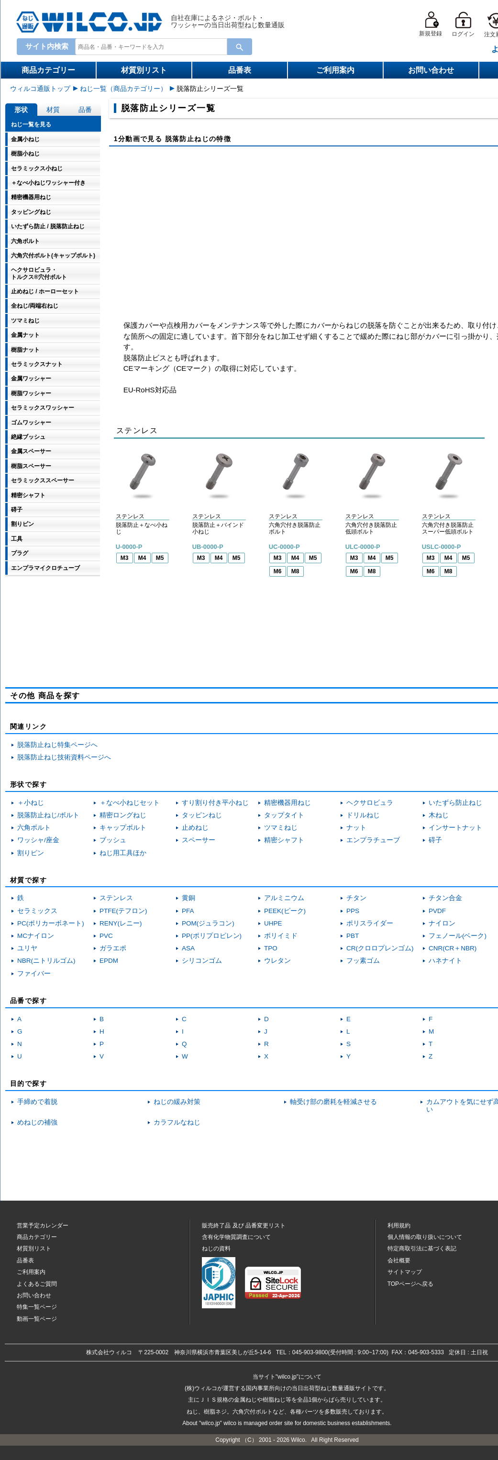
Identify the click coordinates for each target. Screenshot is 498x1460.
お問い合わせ (431, 70)
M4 (142, 558)
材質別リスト (144, 70)
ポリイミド (281, 935)
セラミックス (37, 910)
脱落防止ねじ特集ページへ (57, 744)
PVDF (437, 910)
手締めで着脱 (37, 1101)
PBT (352, 935)
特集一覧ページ (37, 1307)
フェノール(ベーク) (458, 935)
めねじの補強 (37, 1122)
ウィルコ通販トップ (40, 88)
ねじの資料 (216, 1248)
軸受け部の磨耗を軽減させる (333, 1101)
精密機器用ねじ (287, 802)
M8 (295, 571)
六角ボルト (34, 827)
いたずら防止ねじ (455, 802)
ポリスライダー (369, 923)
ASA (188, 948)
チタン (356, 898)
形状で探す (28, 784)
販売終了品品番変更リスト (244, 1225)
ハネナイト (445, 960)
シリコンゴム (202, 960)
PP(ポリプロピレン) (212, 935)
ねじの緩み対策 (177, 1101)
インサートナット (455, 827)
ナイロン (442, 923)
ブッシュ (113, 840)
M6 (278, 571)
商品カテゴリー (48, 70)
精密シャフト (284, 840)
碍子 (435, 840)
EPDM (109, 960)
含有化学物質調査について (236, 1237)
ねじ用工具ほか (123, 853)
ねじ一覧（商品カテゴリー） (123, 88)
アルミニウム (284, 898)
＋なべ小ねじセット (130, 802)
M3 (125, 558)
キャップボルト (123, 827)
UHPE (273, 923)
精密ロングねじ (123, 815)
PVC (106, 935)
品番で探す (28, 1000)
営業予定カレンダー (42, 1225)
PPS (352, 910)
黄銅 (188, 898)
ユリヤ (27, 948)
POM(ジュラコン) (208, 923)
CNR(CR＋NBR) (452, 948)
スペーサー (198, 840)
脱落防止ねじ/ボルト (48, 815)
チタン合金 (445, 898)
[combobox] (149, 46)
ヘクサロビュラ (369, 802)
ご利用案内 (335, 70)
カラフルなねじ (177, 1122)
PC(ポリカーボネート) (50, 923)
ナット (356, 827)
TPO (270, 948)
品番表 (239, 70)
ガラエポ (113, 948)
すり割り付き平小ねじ (215, 802)
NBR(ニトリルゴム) (46, 960)
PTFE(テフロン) (123, 910)
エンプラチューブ (373, 840)
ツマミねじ (281, 827)
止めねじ (195, 827)
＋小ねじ (30, 802)
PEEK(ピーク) (285, 910)
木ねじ (439, 815)
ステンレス (116, 898)
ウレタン (277, 960)
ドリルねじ (363, 815)
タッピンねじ (202, 815)
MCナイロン (35, 935)
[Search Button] (239, 46)
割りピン (30, 853)
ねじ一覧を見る (31, 124)
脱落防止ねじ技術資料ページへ (64, 757)
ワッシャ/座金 (38, 840)
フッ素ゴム (363, 960)
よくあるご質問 (37, 1284)
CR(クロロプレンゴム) (380, 948)
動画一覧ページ (37, 1318)
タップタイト (284, 815)
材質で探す (28, 880)
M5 (160, 558)
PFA (188, 910)
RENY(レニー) (121, 923)
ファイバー (34, 973)
